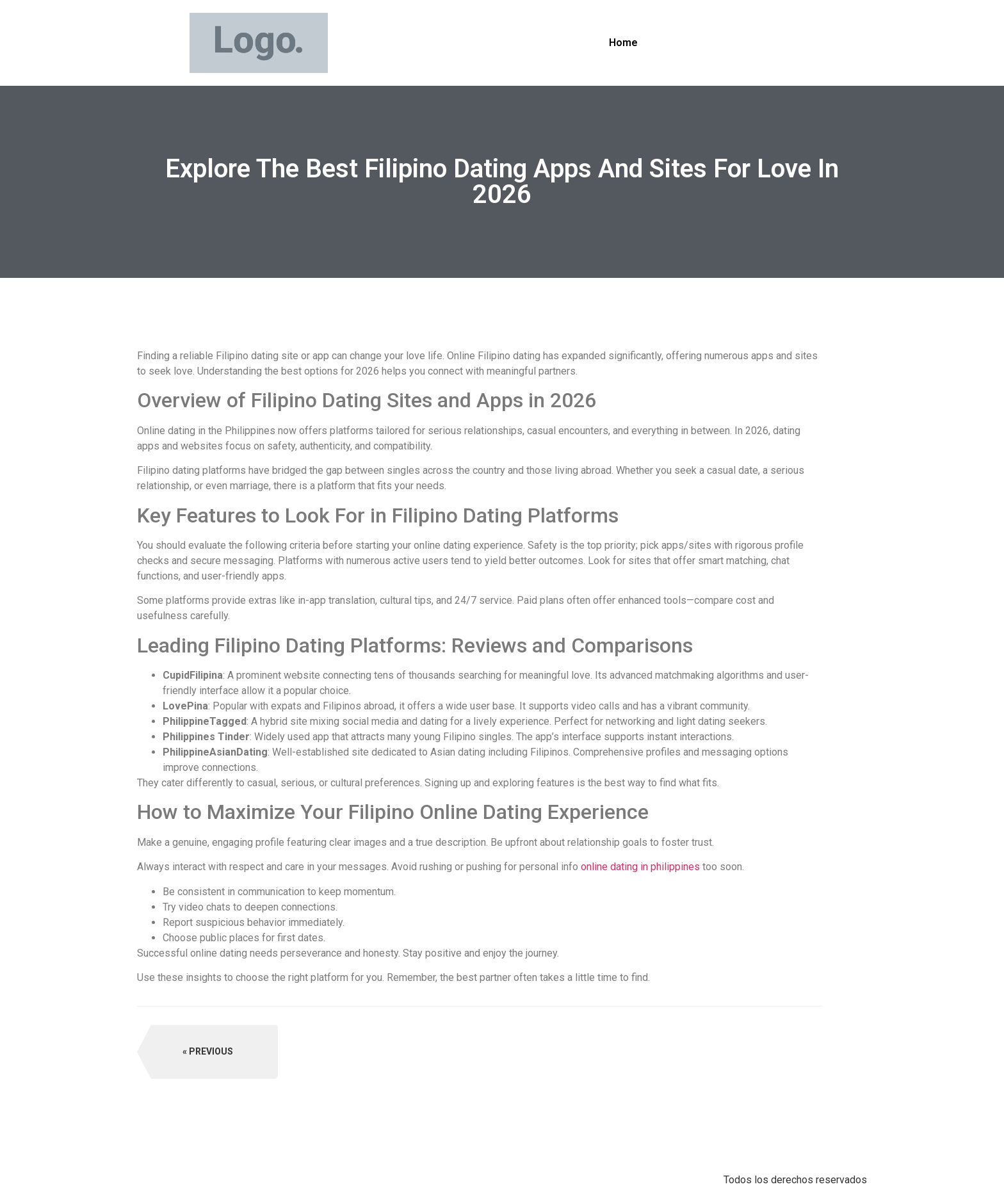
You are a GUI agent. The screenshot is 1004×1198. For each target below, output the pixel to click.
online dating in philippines (640, 867)
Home (623, 42)
